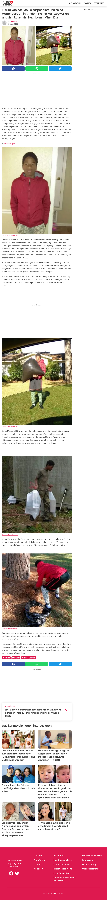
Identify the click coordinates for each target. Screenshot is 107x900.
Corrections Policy (62, 864)
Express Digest (9, 143)
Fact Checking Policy (63, 860)
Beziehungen (99, 3)
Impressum (87, 860)
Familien (87, 3)
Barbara (14, 22)
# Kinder (16, 657)
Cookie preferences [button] (91, 869)
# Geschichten (28, 657)
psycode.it (38, 869)
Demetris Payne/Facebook (10, 235)
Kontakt (37, 864)
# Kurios (6, 657)
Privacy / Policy (89, 864)
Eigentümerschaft (62, 873)
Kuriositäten (74, 3)
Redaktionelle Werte (63, 869)
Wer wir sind (39, 860)
